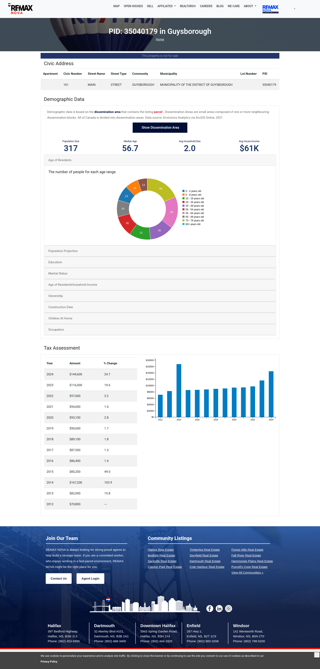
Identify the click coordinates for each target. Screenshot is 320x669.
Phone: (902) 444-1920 (156, 641)
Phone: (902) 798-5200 (249, 641)
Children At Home (60, 318)
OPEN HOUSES (133, 6)
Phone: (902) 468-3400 (110, 641)
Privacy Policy (49, 661)
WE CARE (234, 6)
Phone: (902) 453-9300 (64, 641)
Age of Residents (59, 160)
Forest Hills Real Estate (247, 549)
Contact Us (59, 578)
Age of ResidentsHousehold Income (72, 285)
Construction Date (60, 307)
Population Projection (63, 251)
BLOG (220, 6)
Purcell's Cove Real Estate (249, 567)
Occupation (56, 329)
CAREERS (206, 6)
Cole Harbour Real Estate (207, 567)
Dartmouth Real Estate (205, 561)
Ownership (55, 296)
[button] (167, 6)
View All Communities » (247, 572)
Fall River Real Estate (246, 555)
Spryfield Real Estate (204, 555)
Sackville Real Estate (162, 561)
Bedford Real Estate (161, 555)
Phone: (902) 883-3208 (203, 641)
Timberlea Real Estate (205, 549)
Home (160, 39)
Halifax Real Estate (161, 549)
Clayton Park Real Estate (165, 567)
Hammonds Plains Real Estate (252, 561)
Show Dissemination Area (160, 127)
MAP (116, 6)
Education (55, 262)
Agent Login (90, 578)
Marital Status (57, 273)
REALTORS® (188, 6)
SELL (150, 6)
